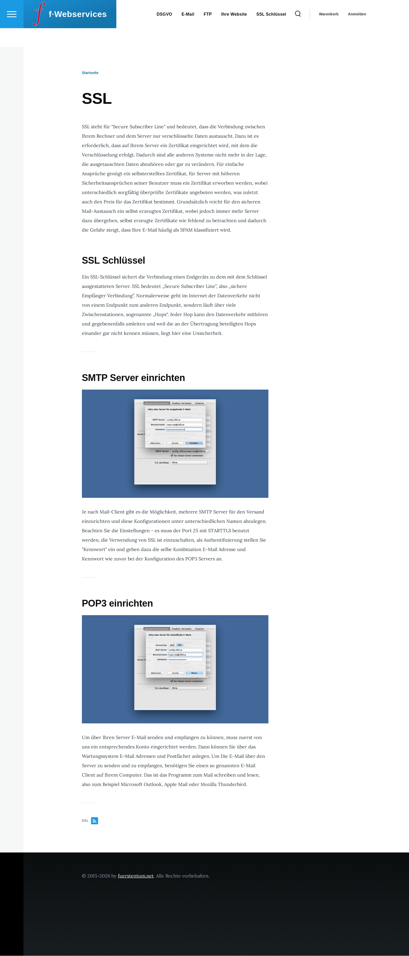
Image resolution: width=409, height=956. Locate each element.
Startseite (90, 73)
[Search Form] (298, 33)
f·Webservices (78, 33)
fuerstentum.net (136, 876)
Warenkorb (329, 33)
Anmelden (357, 33)
